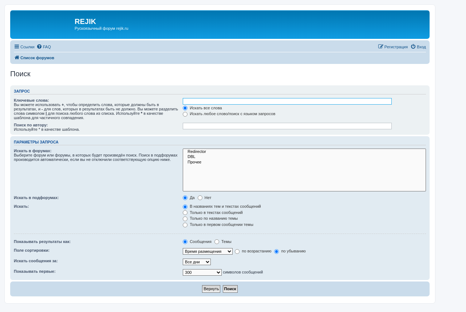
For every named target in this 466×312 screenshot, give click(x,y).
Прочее (304, 162)
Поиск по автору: (31, 125)
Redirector (304, 151)
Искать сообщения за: (36, 261)
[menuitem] (43, 46)
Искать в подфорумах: (36, 197)
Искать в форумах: (32, 151)
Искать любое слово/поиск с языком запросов (229, 114)
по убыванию (289, 251)
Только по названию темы (210, 218)
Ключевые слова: (31, 100)
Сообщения (197, 241)
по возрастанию (253, 251)
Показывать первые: (35, 271)
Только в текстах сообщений (213, 212)
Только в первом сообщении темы (218, 224)
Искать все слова (202, 108)
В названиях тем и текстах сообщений (222, 206)
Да (189, 197)
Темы (223, 241)
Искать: (21, 206)
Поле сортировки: (32, 250)
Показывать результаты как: (42, 241)
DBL (304, 156)
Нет (205, 197)
